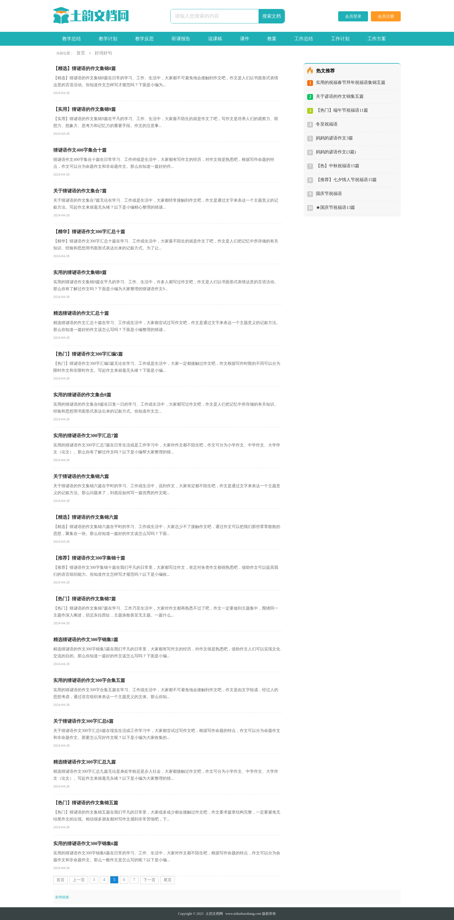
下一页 (149, 880)
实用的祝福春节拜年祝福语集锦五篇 (350, 82)
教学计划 (108, 38)
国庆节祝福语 (329, 193)
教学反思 (144, 38)
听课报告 (181, 38)
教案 (272, 38)
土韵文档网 (214, 914)
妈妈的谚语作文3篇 (334, 138)
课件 (244, 38)
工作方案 (376, 38)
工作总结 (303, 38)
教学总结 (71, 38)
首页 (80, 53)
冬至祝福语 (327, 124)
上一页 (79, 880)
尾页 (168, 880)
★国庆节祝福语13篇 (335, 207)
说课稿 (215, 38)
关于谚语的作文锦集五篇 (340, 96)
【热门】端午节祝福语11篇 (342, 110)
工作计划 (340, 38)
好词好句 (103, 53)
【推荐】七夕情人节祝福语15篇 (346, 179)
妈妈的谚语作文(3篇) (336, 152)
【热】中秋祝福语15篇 (337, 165)
